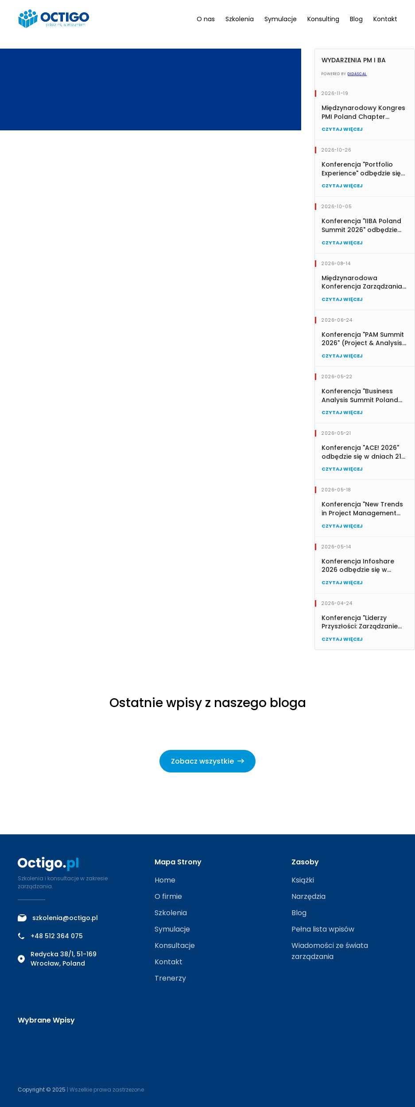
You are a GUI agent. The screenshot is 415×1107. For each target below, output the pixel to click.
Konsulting (323, 19)
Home (165, 880)
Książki (302, 880)
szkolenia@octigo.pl (58, 917)
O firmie (168, 896)
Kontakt (385, 19)
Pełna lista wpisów (322, 929)
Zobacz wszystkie (207, 761)
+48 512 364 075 (50, 936)
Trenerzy (170, 978)
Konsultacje (175, 945)
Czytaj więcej (345, 129)
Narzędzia (308, 896)
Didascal (357, 74)
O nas (206, 19)
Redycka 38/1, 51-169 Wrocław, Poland (57, 959)
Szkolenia (239, 19)
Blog (356, 19)
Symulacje (280, 19)
